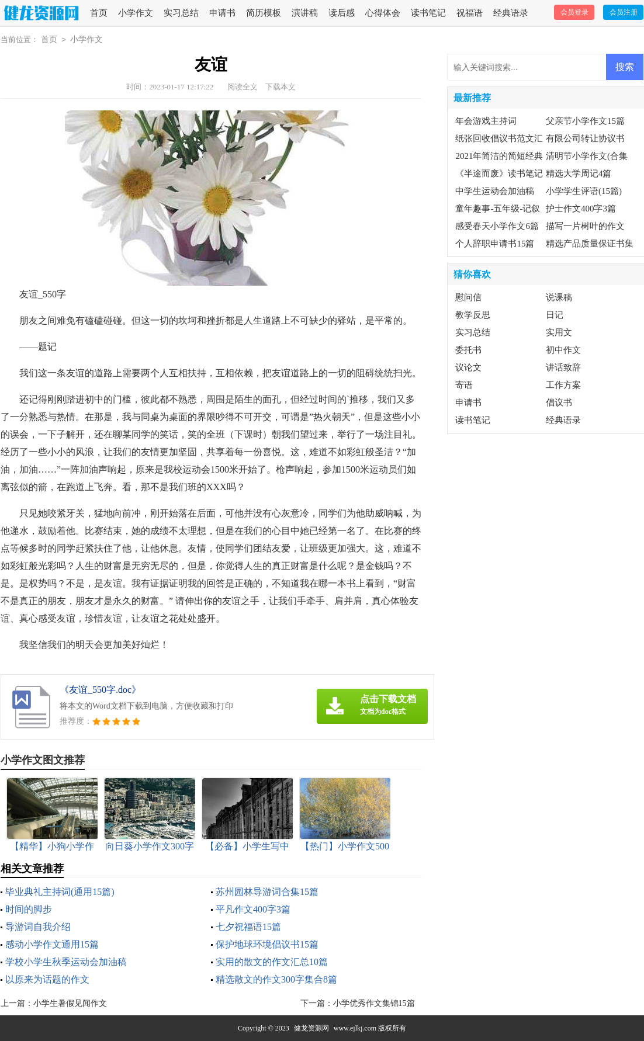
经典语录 (510, 13)
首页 (99, 13)
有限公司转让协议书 (585, 138)
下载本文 (280, 86)
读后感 (341, 13)
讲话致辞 (563, 367)
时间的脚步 (28, 909)
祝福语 (469, 13)
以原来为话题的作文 (47, 979)
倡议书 (559, 402)
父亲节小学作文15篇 (585, 121)
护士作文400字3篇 (581, 208)
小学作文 (135, 13)
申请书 (222, 13)
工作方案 (563, 385)
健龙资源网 (311, 1028)
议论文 (468, 367)
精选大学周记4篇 (579, 173)
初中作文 (563, 350)
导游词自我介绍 (38, 927)
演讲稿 (305, 13)
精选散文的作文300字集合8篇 (276, 979)
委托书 (468, 350)
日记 (554, 315)
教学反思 (472, 315)
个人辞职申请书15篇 (494, 243)
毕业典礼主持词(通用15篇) (60, 892)
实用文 (559, 332)
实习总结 (181, 13)
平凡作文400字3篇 (253, 909)
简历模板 (263, 13)
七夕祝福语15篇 (248, 927)
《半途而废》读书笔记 (499, 173)
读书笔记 (428, 13)
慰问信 (468, 297)
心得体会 (382, 13)
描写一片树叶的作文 (585, 226)
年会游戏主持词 (486, 121)
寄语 (464, 385)
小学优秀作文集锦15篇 (374, 1003)
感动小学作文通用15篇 (52, 944)
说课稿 (559, 297)
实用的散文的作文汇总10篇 (272, 962)
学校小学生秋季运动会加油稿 (66, 962)
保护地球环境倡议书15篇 (267, 944)
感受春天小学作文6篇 (497, 226)
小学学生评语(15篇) (584, 191)
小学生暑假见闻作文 (70, 1003)
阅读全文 (242, 86)
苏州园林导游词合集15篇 (267, 892)
